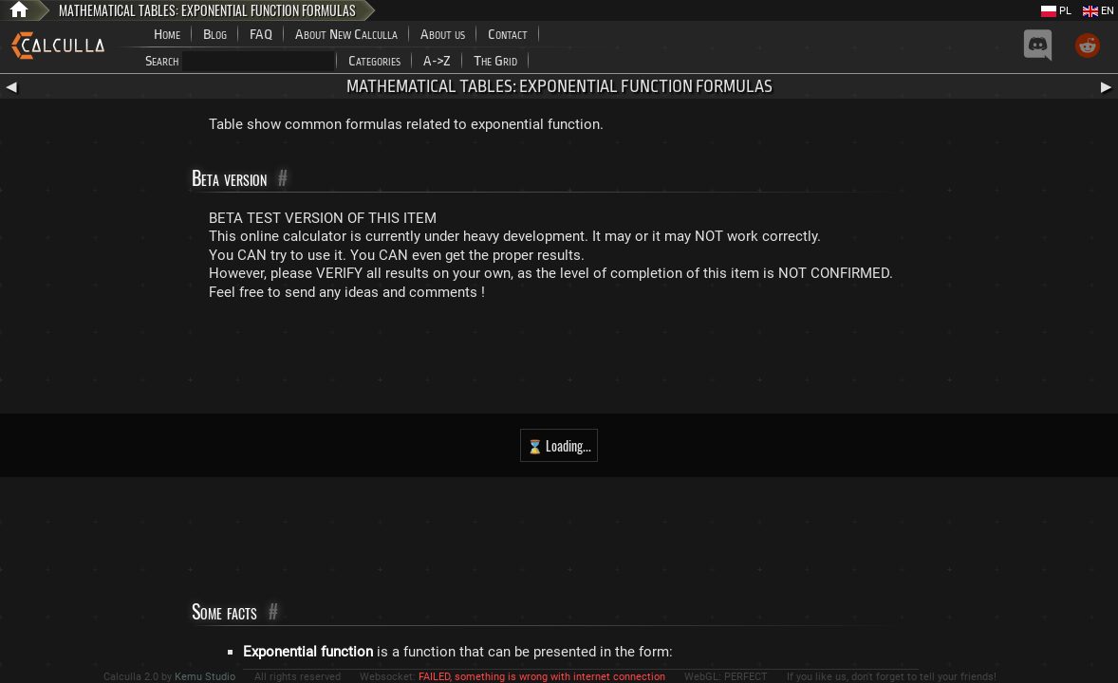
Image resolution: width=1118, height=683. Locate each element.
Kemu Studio (205, 677)
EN (1098, 11)
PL (1056, 11)
